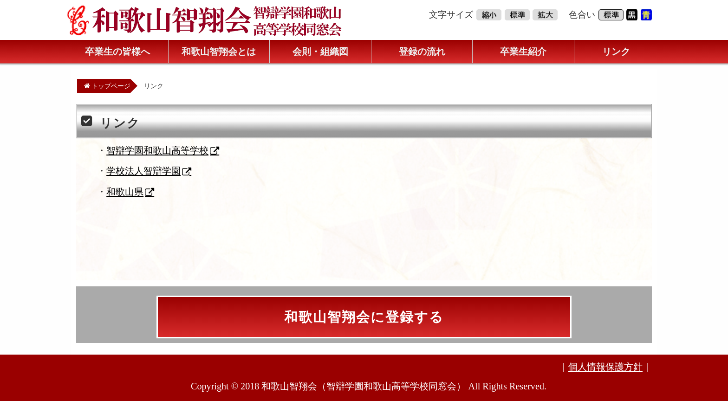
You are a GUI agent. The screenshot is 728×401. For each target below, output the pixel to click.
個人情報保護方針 (605, 367)
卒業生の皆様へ (117, 51)
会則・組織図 (320, 51)
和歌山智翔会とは (219, 51)
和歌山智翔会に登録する (364, 317)
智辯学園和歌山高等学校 (157, 150)
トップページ (107, 86)
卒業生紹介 (523, 51)
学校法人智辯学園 (143, 171)
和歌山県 (124, 192)
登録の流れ (422, 51)
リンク (616, 51)
